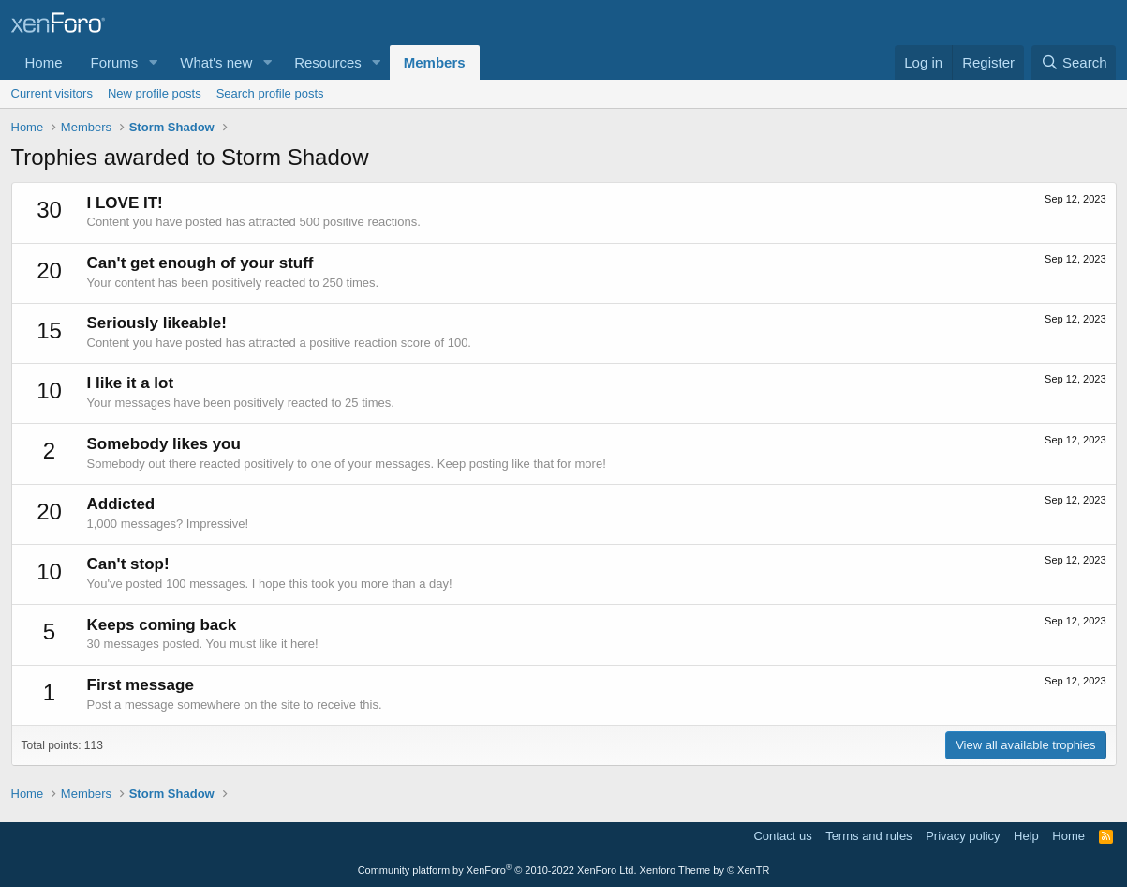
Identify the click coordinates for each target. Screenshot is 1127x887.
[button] (153, 62)
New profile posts (154, 93)
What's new (216, 62)
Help (1026, 836)
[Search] (1074, 62)
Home (44, 62)
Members (435, 62)
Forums (115, 62)
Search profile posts (270, 93)
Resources (328, 62)
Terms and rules (868, 836)
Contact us (782, 836)
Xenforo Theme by (705, 870)
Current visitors (52, 93)
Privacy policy (963, 836)
